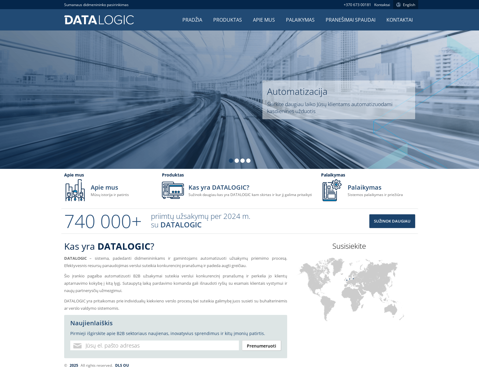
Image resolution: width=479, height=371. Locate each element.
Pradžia (192, 19)
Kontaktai (382, 4)
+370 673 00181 (357, 4)
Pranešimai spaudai (350, 19)
